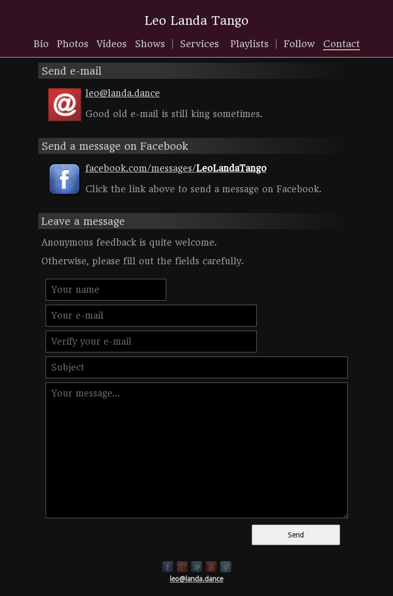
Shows (150, 43)
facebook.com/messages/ (176, 168)
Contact (341, 43)
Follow (299, 43)
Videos (112, 43)
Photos (73, 43)
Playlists (249, 43)
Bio (41, 43)
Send (296, 535)
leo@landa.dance (196, 579)
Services (199, 43)
